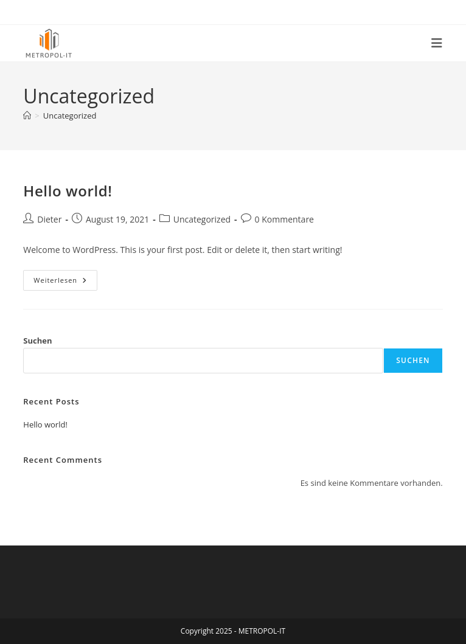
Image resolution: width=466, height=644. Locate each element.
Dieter (49, 219)
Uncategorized (70, 115)
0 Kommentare (284, 219)
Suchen (37, 340)
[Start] (27, 115)
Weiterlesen (65, 282)
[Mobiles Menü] (437, 43)
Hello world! (67, 191)
